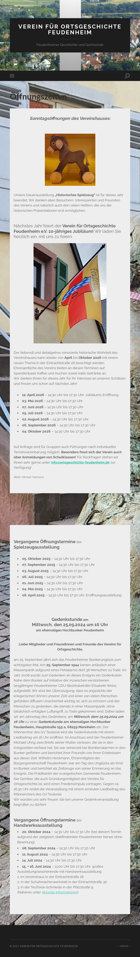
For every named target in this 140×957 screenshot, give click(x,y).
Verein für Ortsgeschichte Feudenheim (70, 29)
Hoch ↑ (125, 945)
